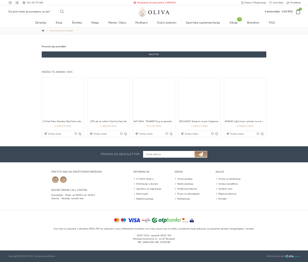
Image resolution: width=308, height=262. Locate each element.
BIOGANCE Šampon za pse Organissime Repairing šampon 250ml (199, 121)
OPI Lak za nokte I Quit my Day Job (108, 121)
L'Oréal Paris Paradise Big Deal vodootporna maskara (63, 121)
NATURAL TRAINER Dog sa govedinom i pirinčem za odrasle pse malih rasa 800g (154, 121)
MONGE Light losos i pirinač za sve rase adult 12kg (245, 121)
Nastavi (154, 54)
